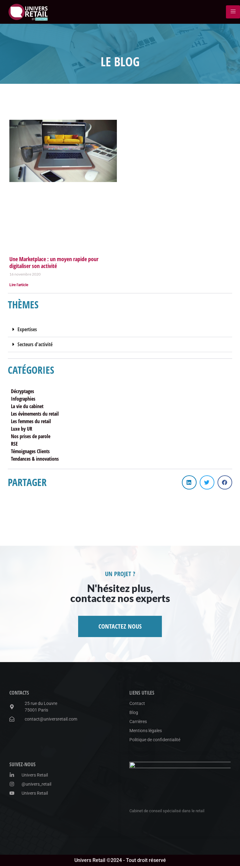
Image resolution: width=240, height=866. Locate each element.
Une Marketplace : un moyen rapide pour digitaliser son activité (53, 262)
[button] (120, 329)
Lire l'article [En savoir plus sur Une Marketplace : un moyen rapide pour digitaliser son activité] (18, 285)
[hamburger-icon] (233, 11)
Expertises (27, 329)
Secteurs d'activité (35, 344)
